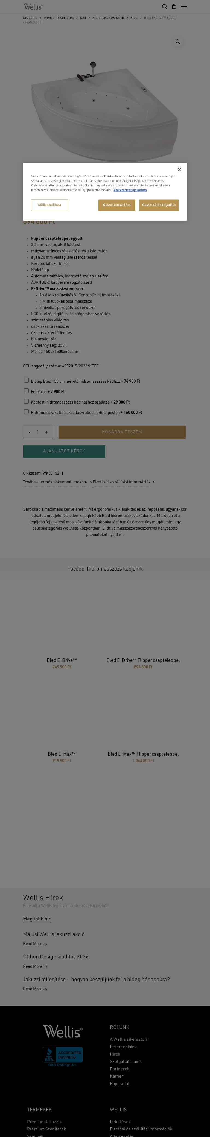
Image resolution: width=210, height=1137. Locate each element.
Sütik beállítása (49, 205)
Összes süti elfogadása (159, 205)
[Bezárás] (179, 169)
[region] (105, 192)
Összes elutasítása (116, 205)
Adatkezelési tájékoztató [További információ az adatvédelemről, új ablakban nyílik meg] (130, 190)
